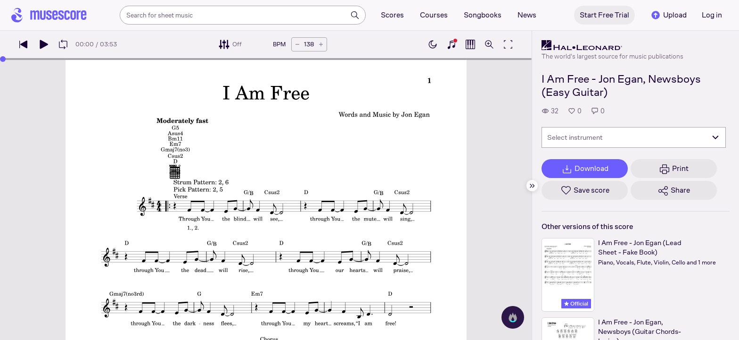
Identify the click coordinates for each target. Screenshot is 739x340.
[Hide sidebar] (532, 185)
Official (576, 303)
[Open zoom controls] (489, 44)
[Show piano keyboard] (451, 44)
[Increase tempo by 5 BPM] (321, 44)
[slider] (3, 59)
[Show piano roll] (470, 44)
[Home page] (49, 15)
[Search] (355, 15)
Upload (668, 15)
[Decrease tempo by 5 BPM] (297, 44)
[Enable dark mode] (432, 44)
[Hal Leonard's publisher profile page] (612, 45)
